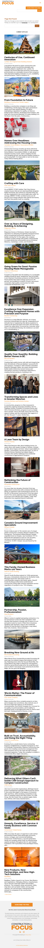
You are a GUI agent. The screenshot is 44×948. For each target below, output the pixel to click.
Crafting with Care (22, 184)
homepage (24, 22)
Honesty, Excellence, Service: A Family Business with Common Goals (22, 826)
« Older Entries (7, 894)
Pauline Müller (8, 230)
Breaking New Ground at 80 (22, 653)
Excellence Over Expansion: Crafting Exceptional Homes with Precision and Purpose (22, 312)
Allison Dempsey (9, 272)
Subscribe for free (34, 8)
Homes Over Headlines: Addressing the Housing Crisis (22, 142)
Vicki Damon (8, 317)
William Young (8, 529)
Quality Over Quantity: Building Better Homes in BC (22, 356)
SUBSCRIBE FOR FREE (22, 905)
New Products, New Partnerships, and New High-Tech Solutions (22, 873)
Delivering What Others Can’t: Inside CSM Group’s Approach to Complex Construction (22, 781)
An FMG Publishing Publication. (22, 945)
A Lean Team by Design (22, 440)
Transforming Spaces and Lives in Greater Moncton (22, 399)
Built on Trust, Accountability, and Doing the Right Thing (22, 737)
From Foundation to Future (22, 101)
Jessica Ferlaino (9, 63)
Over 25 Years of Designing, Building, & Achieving (22, 225)
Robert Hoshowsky (9, 104)
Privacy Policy (28, 934)
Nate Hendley (8, 573)
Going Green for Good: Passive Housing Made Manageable (22, 268)
